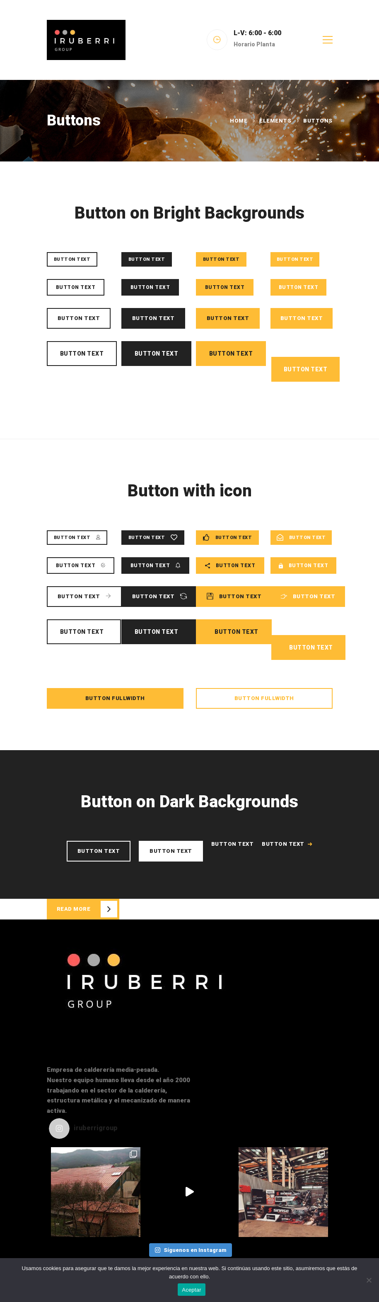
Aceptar (191, 1290)
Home (238, 121)
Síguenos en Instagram (190, 1250)
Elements (275, 121)
